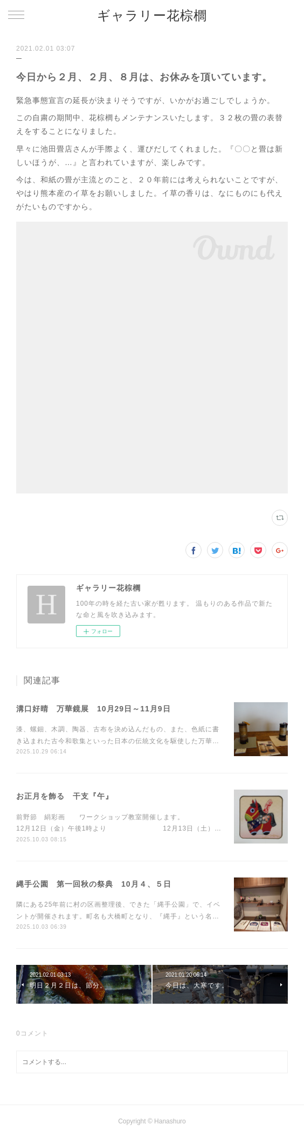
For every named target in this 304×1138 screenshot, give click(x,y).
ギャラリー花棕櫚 (152, 15)
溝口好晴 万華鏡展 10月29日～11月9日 (93, 708)
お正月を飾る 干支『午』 (64, 796)
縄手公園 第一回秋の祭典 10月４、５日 (93, 884)
